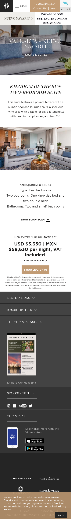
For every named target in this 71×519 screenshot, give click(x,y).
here (39, 288)
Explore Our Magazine (21, 383)
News (54, 8)
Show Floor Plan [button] (35, 220)
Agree (61, 515)
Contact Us (39, 8)
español (65, 9)
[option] (35, 148)
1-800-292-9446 (44, 4)
